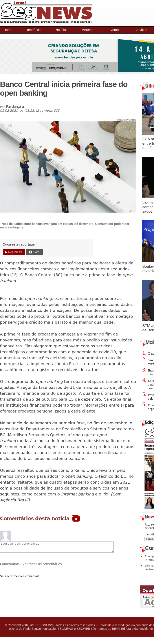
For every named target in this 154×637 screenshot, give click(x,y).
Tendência (33, 30)
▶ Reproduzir (13, 252)
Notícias (61, 30)
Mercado (88, 30)
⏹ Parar (34, 252)
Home (8, 30)
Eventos (114, 30)
